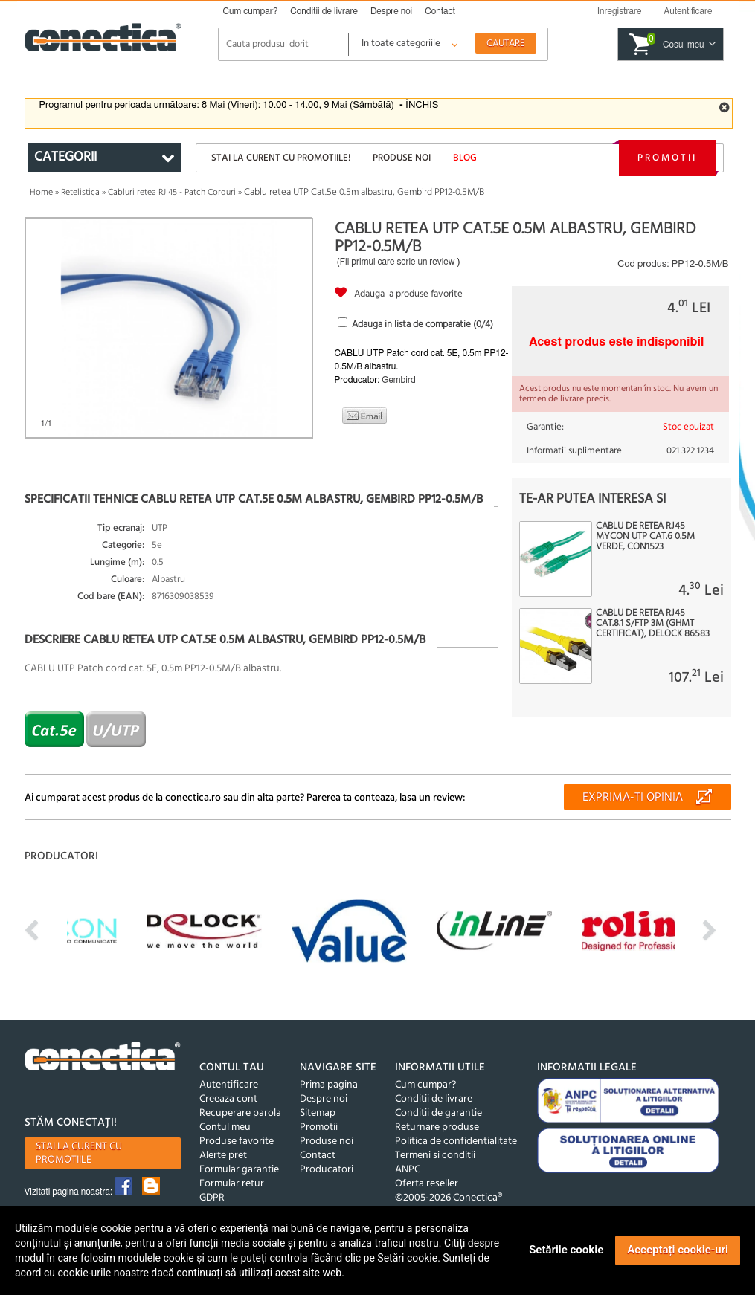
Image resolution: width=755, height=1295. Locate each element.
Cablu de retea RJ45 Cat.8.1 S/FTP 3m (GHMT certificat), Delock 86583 (653, 623)
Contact (440, 11)
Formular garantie (239, 1169)
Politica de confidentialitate (456, 1141)
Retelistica (80, 192)
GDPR (212, 1198)
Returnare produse (437, 1127)
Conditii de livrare (324, 11)
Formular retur (231, 1183)
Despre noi (391, 11)
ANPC (407, 1169)
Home (41, 192)
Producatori (326, 1169)
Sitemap (317, 1113)
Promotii (667, 158)
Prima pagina (329, 1085)
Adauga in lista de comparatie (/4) (422, 324)
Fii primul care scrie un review (397, 261)
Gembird (398, 379)
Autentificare (228, 1085)
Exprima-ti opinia (632, 797)
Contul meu (225, 1127)
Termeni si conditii (435, 1155)
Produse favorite (236, 1141)
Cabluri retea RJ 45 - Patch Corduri (172, 192)
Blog (465, 158)
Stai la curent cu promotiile (79, 1153)
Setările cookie (566, 1249)
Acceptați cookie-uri (677, 1249)
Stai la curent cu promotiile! (280, 158)
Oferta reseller (426, 1183)
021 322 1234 (690, 451)
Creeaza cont (228, 1099)
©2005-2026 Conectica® (448, 1198)
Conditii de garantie (438, 1113)
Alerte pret (223, 1155)
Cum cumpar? (250, 11)
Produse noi (402, 158)
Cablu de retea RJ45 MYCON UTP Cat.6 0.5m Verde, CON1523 (645, 536)
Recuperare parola (240, 1113)
